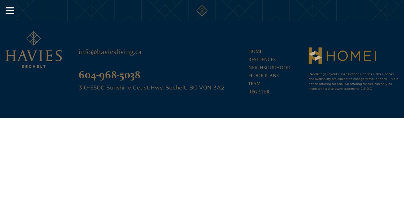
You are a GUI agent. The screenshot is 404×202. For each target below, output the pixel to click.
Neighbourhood (269, 67)
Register (259, 91)
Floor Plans (263, 75)
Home (255, 51)
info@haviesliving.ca (110, 51)
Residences (262, 59)
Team (254, 83)
